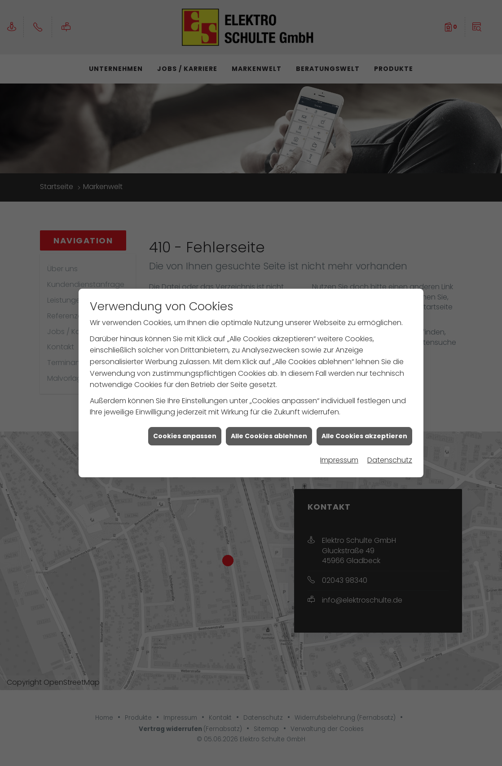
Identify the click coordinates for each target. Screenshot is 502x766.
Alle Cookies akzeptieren (364, 423)
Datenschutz (389, 448)
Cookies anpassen (184, 423)
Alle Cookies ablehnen (269, 423)
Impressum (339, 448)
